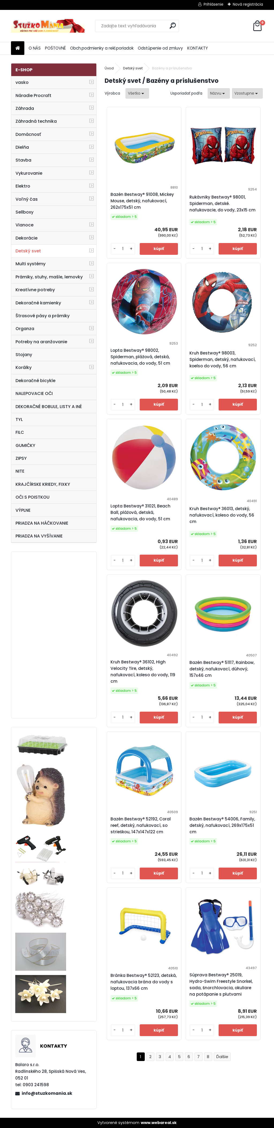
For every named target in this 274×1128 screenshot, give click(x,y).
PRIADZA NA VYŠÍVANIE (39, 536)
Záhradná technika (36, 121)
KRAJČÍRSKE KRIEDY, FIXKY (43, 484)
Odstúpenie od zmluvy (160, 48)
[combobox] (219, 93)
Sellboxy (24, 212)
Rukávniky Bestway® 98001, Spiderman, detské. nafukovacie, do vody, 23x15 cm (222, 203)
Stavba (23, 160)
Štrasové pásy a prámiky (43, 316)
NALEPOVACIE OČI (34, 393)
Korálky (24, 367)
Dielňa (22, 147)
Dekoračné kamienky (38, 303)
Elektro (23, 186)
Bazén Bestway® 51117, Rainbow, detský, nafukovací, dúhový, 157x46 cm (221, 669)
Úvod (109, 68)
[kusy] (123, 249)
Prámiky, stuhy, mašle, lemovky (49, 277)
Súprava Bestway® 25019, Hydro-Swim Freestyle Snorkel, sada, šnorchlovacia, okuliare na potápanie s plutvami (221, 984)
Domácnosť (28, 134)
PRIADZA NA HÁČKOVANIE (42, 523)
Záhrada (25, 108)
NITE (20, 471)
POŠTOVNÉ (55, 48)
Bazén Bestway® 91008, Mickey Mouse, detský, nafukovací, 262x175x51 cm (142, 201)
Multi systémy (30, 264)
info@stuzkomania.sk (47, 1093)
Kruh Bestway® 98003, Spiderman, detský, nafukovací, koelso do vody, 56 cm (222, 359)
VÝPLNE (23, 510)
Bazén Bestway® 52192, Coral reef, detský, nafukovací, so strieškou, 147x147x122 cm (141, 825)
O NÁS (35, 48)
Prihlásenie (213, 4)
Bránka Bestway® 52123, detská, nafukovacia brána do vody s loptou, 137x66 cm (144, 982)
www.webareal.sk (159, 1122)
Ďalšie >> (222, 1056)
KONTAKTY (197, 48)
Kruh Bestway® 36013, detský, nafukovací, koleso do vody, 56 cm (221, 515)
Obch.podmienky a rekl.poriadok (102, 48)
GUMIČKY (25, 445)
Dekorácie (26, 238)
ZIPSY (21, 458)
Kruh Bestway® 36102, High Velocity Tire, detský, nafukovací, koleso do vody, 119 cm (143, 671)
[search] (173, 26)
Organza (25, 329)
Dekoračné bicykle (35, 381)
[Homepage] (17, 48)
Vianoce (24, 225)
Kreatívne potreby (35, 290)
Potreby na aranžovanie (41, 342)
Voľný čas (27, 199)
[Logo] (48, 26)
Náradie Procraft (33, 95)
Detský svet (28, 251)
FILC (20, 432)
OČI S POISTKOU (33, 497)
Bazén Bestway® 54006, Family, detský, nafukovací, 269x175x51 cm (222, 825)
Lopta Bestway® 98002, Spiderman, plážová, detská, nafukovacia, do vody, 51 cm (140, 357)
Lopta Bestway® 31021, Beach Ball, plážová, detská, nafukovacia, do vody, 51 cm (140, 512)
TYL (19, 419)
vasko (22, 82)
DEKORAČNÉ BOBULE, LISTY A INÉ (49, 407)
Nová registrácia (248, 4)
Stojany (24, 355)
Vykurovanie (29, 173)
